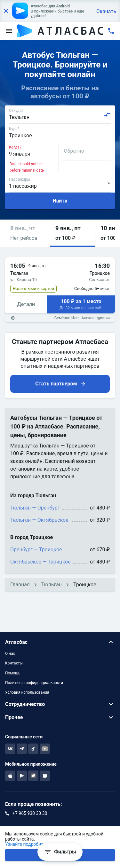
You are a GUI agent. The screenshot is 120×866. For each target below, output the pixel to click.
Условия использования (27, 692)
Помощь (12, 673)
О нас (10, 653)
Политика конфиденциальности (34, 683)
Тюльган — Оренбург (35, 508)
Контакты (14, 663)
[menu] (9, 31)
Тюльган (51, 585)
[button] (27, 233)
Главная (20, 585)
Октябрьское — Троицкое (40, 562)
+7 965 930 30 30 (29, 813)
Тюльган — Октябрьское (39, 520)
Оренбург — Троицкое (36, 549)
